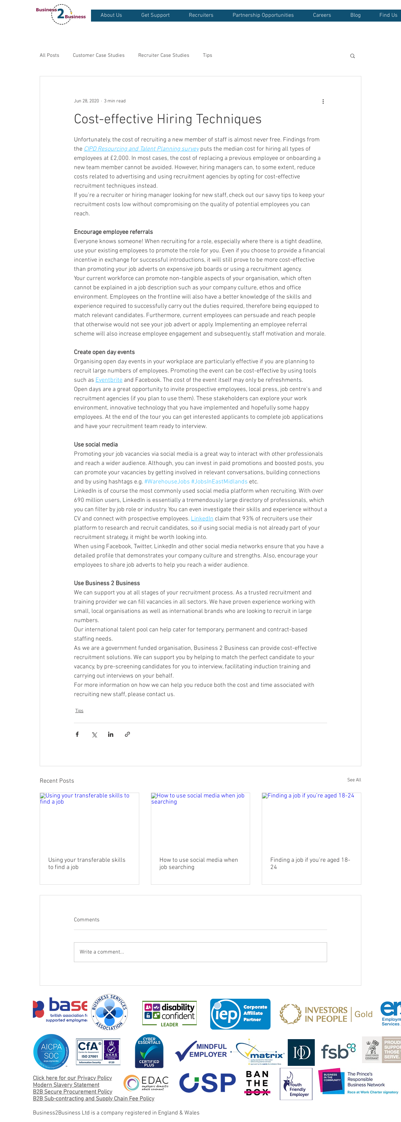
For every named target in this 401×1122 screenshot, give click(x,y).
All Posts (49, 55)
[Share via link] (127, 734)
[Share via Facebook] (77, 734)
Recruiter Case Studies (163, 55)
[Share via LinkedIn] (110, 734)
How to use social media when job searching (198, 864)
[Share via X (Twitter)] (94, 734)
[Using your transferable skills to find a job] (89, 820)
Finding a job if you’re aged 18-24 (310, 864)
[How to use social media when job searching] (200, 820)
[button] (111, 16)
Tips (207, 55)
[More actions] (323, 101)
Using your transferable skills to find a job (87, 864)
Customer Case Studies (99, 55)
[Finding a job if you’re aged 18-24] (311, 820)
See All (354, 780)
